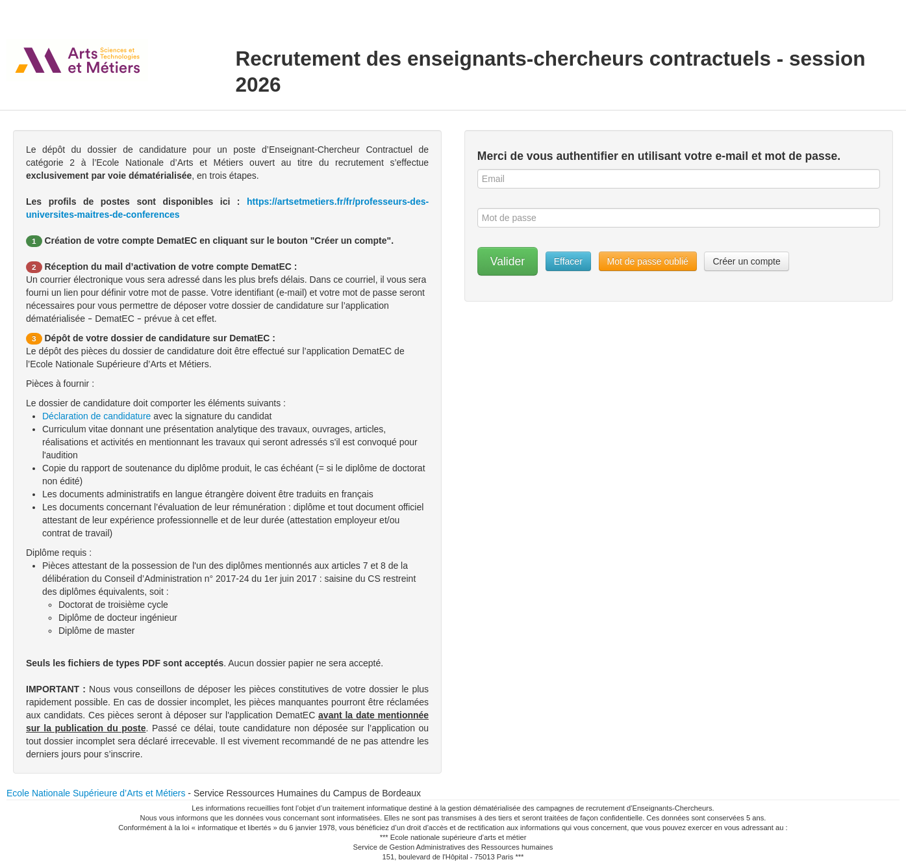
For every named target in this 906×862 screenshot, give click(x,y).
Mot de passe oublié (647, 261)
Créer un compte (746, 261)
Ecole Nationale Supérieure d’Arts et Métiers (95, 793)
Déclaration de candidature (97, 416)
